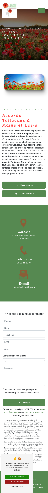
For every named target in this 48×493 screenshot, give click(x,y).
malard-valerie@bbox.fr (24, 284)
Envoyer (26, 399)
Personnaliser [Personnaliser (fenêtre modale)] (17, 487)
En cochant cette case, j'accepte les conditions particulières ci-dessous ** (22, 387)
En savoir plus (24, 185)
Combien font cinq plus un (14, 352)
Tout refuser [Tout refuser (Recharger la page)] (17, 482)
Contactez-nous (24, 193)
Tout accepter (17, 477)
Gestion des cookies (33, 487)
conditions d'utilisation (35, 409)
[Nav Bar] (41, 10)
